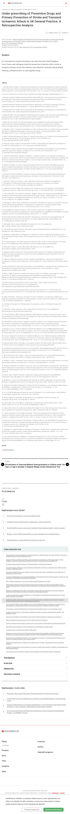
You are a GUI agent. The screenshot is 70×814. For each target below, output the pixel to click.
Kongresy (5, 766)
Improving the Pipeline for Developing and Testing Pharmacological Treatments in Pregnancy (34, 617)
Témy (4, 761)
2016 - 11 (35, 9)
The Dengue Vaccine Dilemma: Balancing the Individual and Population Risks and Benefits (33, 651)
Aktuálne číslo (9, 668)
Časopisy (5, 750)
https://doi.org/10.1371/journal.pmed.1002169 (33, 47)
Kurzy (4, 756)
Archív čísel (8, 663)
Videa (4, 771)
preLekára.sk (11, 3)
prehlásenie (55, 793)
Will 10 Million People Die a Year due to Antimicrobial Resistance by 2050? (28, 581)
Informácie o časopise (12, 674)
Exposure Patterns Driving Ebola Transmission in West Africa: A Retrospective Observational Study (35, 623)
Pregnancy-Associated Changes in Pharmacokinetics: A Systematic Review (29, 564)
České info (63, 33)
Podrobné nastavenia (31, 810)
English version (51, 33)
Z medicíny (5, 745)
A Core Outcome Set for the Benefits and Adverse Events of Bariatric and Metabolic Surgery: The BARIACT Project (35, 613)
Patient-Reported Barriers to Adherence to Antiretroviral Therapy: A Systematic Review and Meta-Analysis (35, 643)
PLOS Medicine (27, 9)
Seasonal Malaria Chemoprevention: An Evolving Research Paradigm (26, 620)
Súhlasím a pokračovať (53, 810)
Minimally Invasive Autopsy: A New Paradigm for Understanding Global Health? (29, 627)
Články (4, 741)
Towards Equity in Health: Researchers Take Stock (21, 630)
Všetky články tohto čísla (12, 549)
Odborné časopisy (16, 9)
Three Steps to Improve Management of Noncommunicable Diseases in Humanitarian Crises (34, 609)
